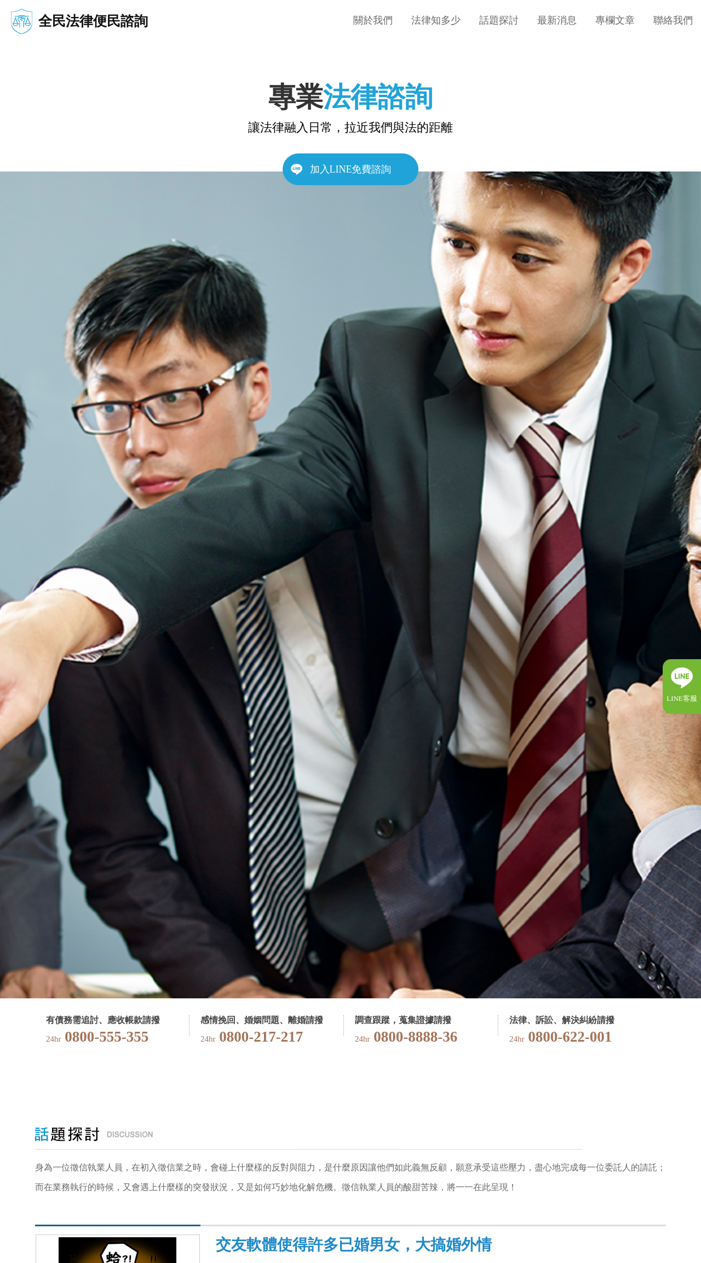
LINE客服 (681, 698)
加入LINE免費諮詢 (351, 169)
